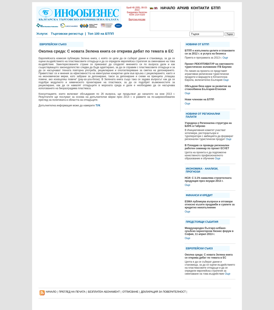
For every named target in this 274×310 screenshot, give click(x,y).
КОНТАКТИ (200, 8)
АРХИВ (183, 8)
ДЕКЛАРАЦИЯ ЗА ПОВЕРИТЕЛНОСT (163, 291)
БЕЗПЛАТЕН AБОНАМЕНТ (104, 291)
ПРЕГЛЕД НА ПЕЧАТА (72, 291)
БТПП (215, 8)
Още (225, 57)
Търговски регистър (67, 33)
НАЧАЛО (168, 8)
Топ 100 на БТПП (101, 33)
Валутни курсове (137, 19)
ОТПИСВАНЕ (130, 291)
